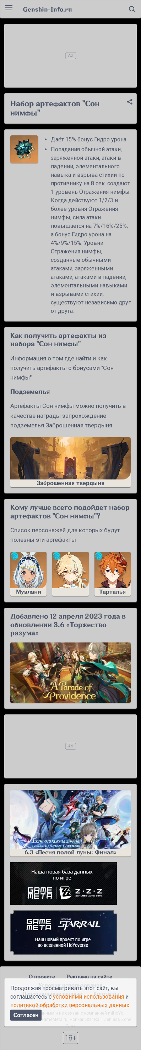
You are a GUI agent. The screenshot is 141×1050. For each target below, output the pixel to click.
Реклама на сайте (89, 977)
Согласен (25, 1015)
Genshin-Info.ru (47, 9)
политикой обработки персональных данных (69, 1005)
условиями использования (88, 996)
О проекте (42, 977)
